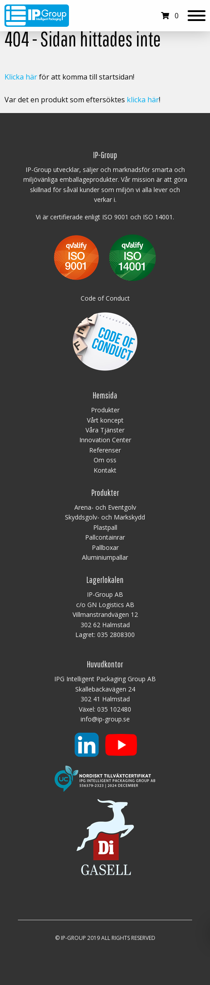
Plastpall (105, 527)
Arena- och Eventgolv (105, 507)
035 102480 (114, 709)
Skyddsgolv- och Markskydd (105, 517)
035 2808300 (116, 634)
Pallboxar (105, 547)
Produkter (105, 410)
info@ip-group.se (105, 719)
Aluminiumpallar (105, 557)
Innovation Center (105, 440)
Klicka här (20, 77)
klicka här (143, 100)
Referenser (105, 450)
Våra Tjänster (105, 430)
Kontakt (105, 470)
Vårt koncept (105, 420)
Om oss (105, 460)
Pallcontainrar (105, 537)
